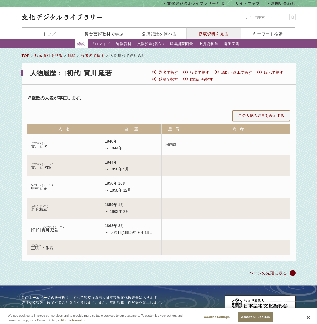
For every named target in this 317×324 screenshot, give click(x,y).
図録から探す (201, 79)
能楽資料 (124, 44)
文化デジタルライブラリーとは (195, 3)
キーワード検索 (268, 33)
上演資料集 (208, 44)
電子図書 (232, 44)
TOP (26, 56)
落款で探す (168, 79)
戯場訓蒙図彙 (181, 44)
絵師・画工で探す (236, 72)
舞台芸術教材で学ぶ (104, 33)
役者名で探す (93, 56)
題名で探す (168, 72)
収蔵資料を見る (213, 33)
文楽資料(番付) (150, 44)
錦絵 (81, 44)
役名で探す (199, 72)
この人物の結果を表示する (261, 115)
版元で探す (273, 72)
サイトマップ (247, 3)
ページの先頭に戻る (268, 273)
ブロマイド (100, 44)
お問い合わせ (283, 3)
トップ (49, 33)
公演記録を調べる (159, 33)
